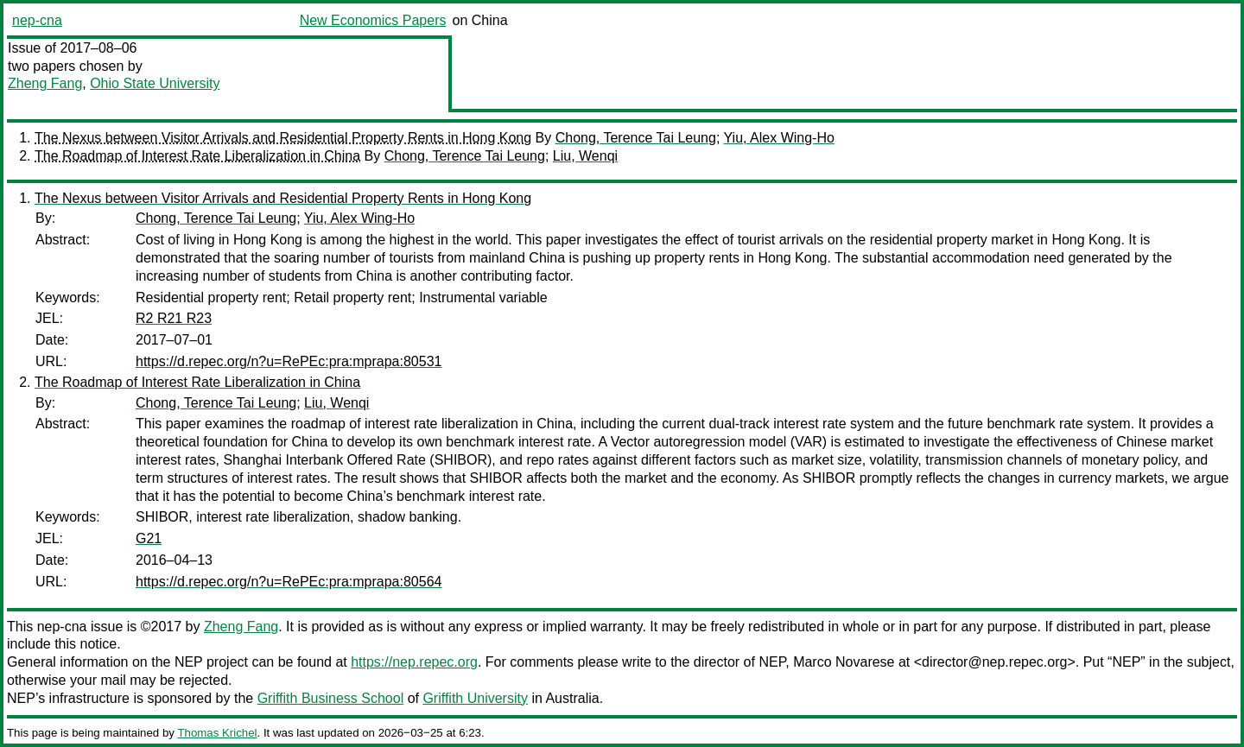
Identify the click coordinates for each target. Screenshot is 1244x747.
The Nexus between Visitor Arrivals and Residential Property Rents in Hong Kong (283, 137)
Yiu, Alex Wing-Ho (779, 137)
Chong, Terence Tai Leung (635, 137)
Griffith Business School (330, 698)
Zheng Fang (45, 83)
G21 (149, 538)
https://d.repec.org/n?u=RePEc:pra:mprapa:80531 (288, 361)
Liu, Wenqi (585, 156)
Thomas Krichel (217, 732)
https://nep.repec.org (414, 662)
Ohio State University (154, 83)
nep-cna (37, 20)
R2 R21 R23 (174, 318)
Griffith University (475, 698)
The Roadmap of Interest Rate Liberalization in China (197, 156)
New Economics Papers (373, 20)
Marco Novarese (843, 662)
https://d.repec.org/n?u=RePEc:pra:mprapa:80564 (288, 581)
